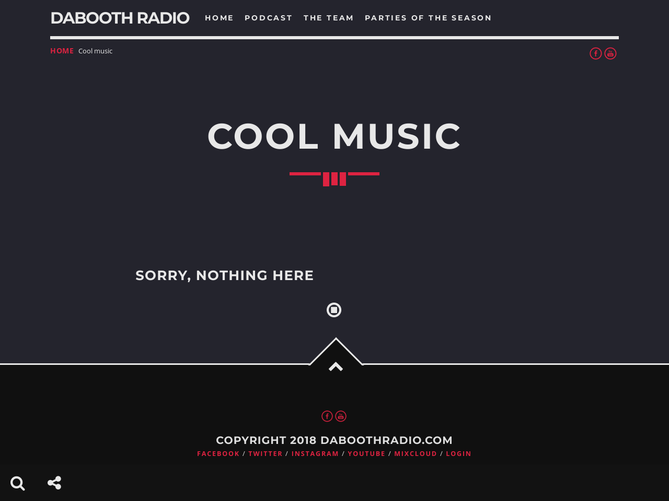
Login (459, 453)
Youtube (367, 453)
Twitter (265, 453)
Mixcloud (415, 453)
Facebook (218, 453)
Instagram (315, 453)
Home (62, 50)
